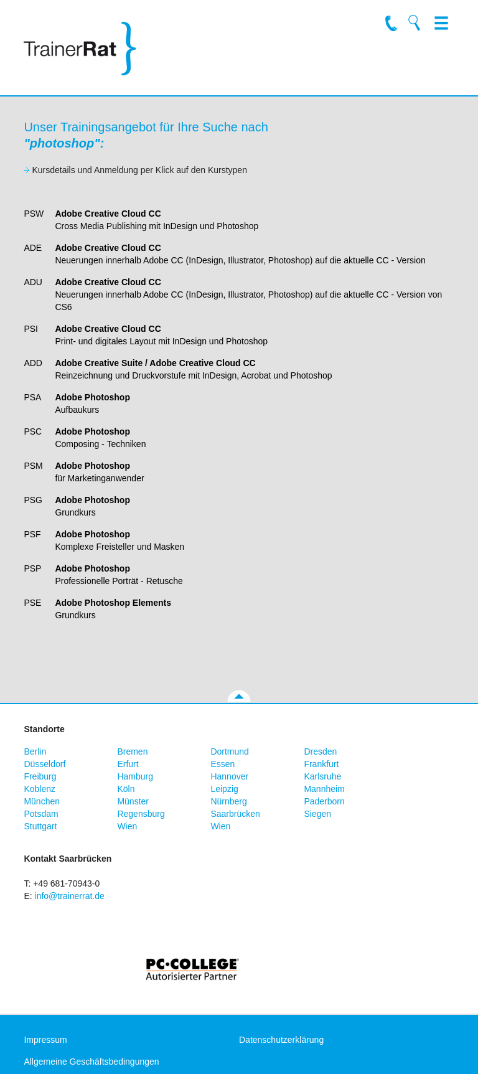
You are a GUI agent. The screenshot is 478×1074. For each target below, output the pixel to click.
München (42, 801)
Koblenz (39, 789)
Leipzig (224, 789)
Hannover (229, 776)
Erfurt (127, 764)
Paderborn (324, 801)
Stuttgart (40, 826)
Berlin (35, 751)
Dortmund (229, 751)
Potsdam (41, 814)
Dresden (320, 751)
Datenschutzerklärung (281, 1040)
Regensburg (140, 814)
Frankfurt (321, 764)
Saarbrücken (235, 814)
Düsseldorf (44, 764)
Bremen (132, 751)
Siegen (317, 814)
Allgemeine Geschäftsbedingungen (91, 1062)
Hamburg (135, 776)
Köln (125, 789)
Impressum (45, 1040)
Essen (222, 764)
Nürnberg (228, 801)
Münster (133, 801)
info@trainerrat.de (70, 896)
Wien (127, 826)
